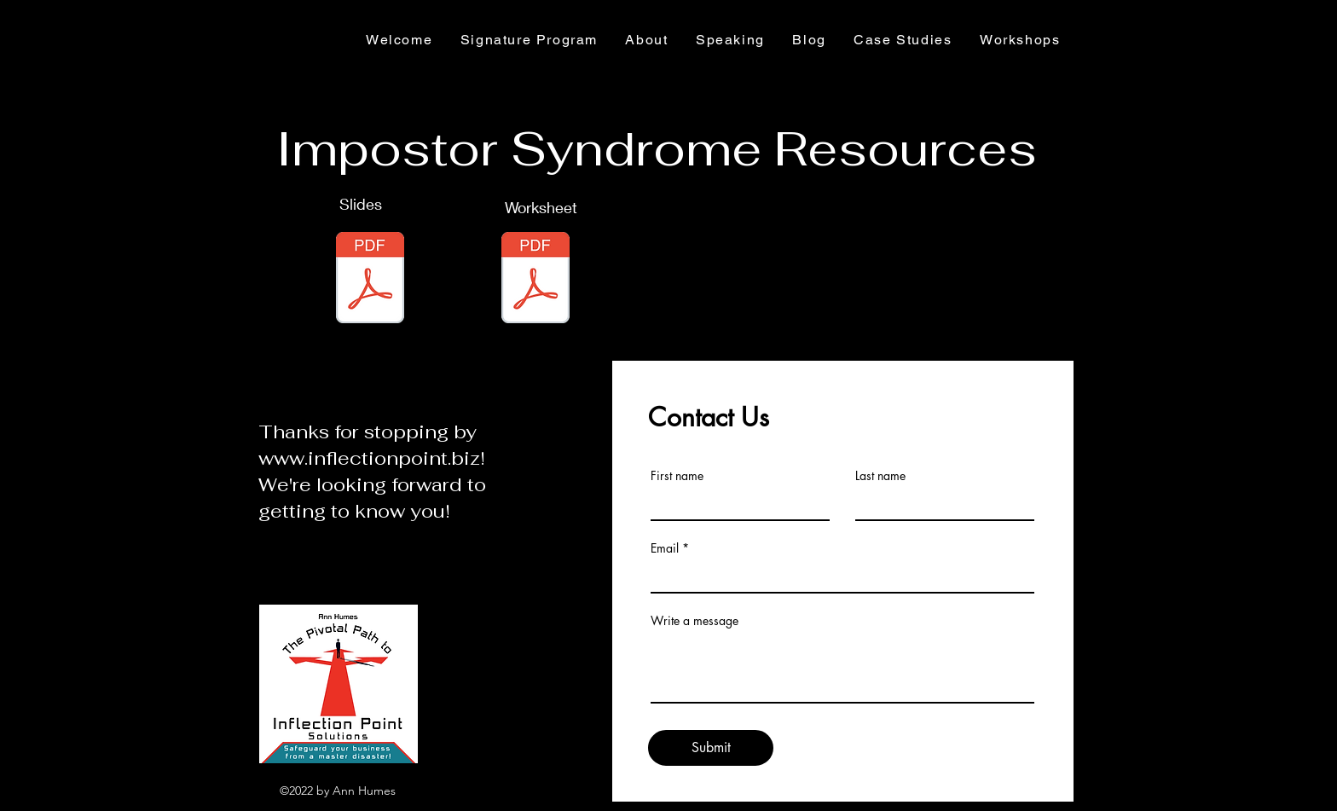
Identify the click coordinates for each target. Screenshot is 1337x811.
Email (665, 548)
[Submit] (710, 748)
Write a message (694, 621)
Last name (880, 476)
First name (677, 476)
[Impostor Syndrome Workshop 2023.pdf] (370, 279)
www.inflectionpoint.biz (369, 458)
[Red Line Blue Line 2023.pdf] (535, 279)
